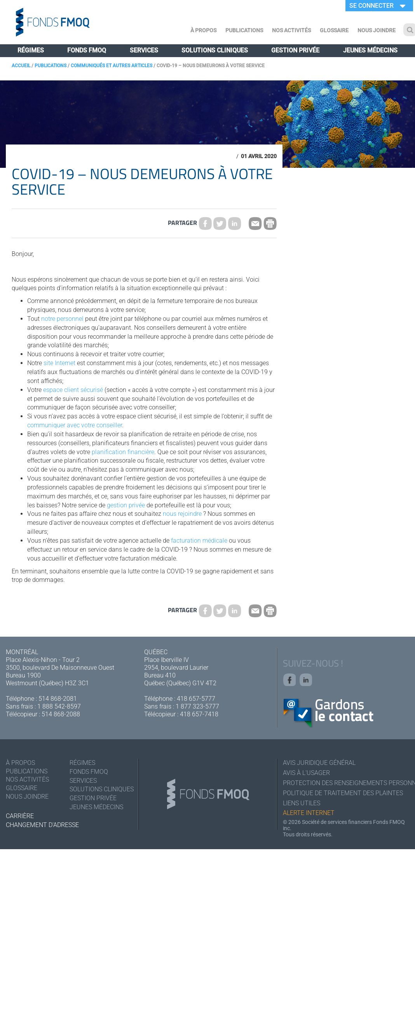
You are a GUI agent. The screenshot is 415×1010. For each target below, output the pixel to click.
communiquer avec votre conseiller (74, 425)
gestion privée (126, 505)
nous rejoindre (182, 513)
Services (144, 50)
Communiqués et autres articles (111, 65)
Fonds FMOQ (86, 50)
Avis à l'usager (306, 774)
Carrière (20, 817)
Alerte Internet (309, 816)
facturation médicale (199, 540)
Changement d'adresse (42, 826)
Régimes (30, 50)
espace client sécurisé (73, 390)
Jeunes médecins (370, 50)
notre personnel (62, 318)
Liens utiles (301, 806)
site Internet (59, 363)
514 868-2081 (57, 698)
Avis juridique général (319, 764)
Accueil (21, 65)
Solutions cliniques (214, 50)
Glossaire (334, 30)
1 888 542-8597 (59, 706)
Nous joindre (376, 30)
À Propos (203, 30)
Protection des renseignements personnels (346, 785)
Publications (244, 30)
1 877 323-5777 (197, 706)
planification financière (123, 452)
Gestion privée (295, 50)
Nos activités (291, 30)
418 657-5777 (196, 698)
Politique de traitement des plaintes (343, 795)
